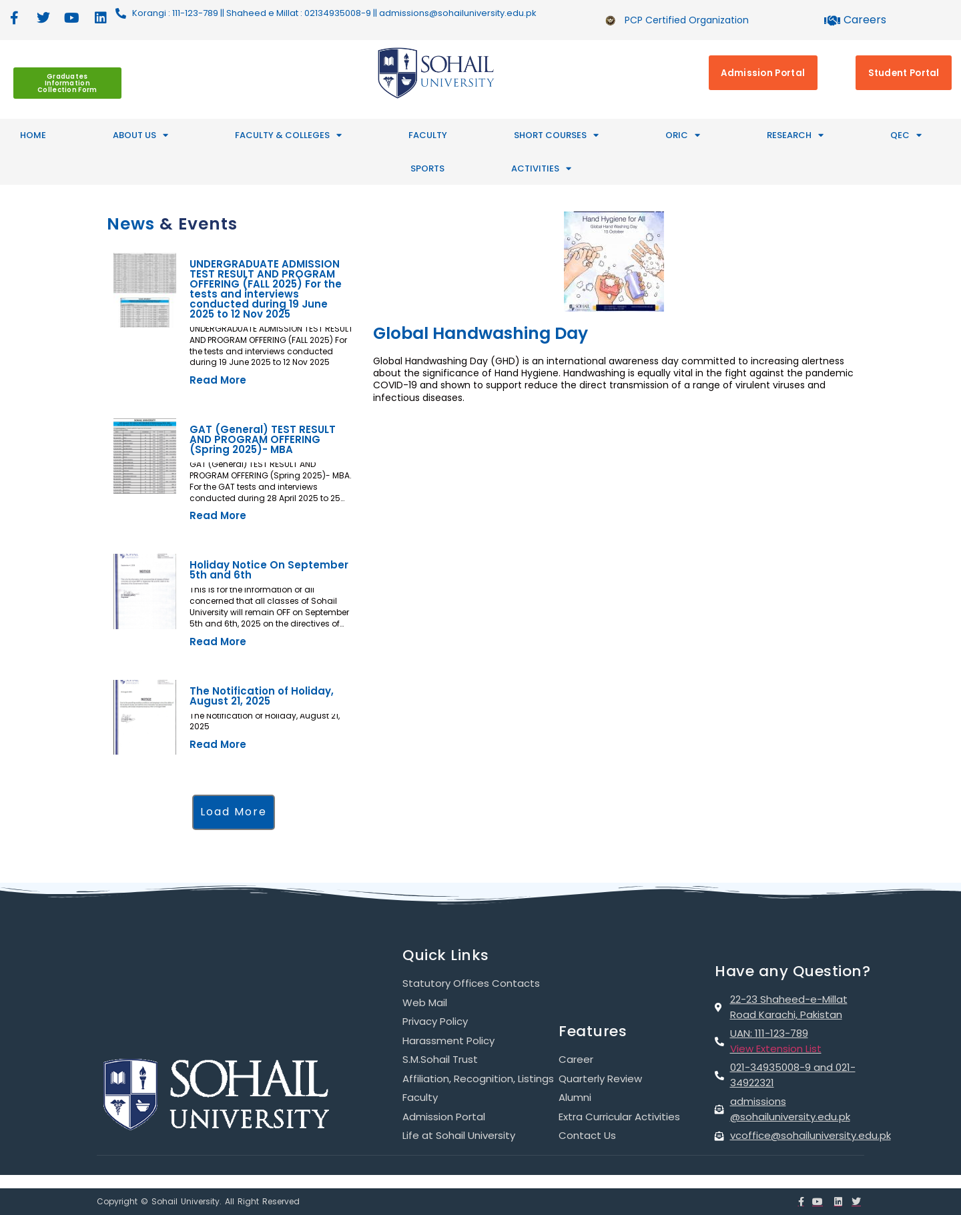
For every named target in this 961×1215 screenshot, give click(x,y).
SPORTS (427, 168)
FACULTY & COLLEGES (288, 135)
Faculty (427, 135)
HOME (33, 135)
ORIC (682, 135)
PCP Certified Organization (687, 20)
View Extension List (776, 1049)
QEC (906, 135)
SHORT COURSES (556, 135)
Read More (218, 380)
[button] (233, 812)
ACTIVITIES (541, 168)
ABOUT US (140, 135)
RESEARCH (795, 135)
